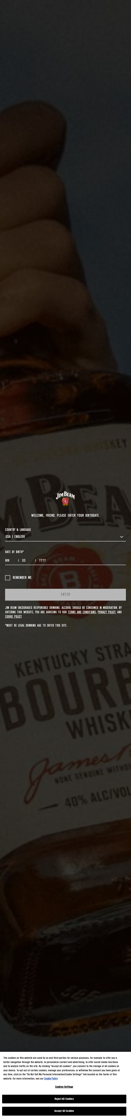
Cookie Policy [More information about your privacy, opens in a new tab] (51, 1078)
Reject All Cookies (64, 1099)
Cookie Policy (13, 616)
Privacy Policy (106, 612)
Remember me (18, 577)
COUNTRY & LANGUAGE (18, 529)
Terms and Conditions (82, 612)
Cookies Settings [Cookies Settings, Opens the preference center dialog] (64, 1087)
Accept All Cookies (64, 1111)
